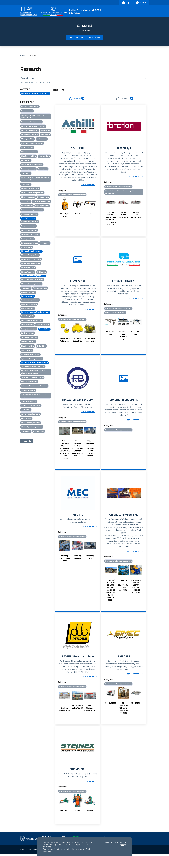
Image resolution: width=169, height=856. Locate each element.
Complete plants (44, 156)
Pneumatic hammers (28, 292)
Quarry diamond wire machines (31, 320)
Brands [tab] (76, 98)
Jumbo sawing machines (29, 243)
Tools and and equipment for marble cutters (33, 396)
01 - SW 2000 (110, 704)
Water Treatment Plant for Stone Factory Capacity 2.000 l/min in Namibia (89, 449)
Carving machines (27, 148)
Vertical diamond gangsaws (30, 414)
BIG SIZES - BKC (110, 334)
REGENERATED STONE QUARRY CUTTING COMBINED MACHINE (136, 587)
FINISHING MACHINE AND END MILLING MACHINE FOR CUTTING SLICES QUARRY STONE (110, 591)
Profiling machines (27, 309)
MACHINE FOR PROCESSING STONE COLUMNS (123, 586)
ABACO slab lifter (64, 215)
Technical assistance (28, 390)
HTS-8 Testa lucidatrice (90, 340)
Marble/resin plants (28, 268)
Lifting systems (26, 247)
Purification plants (27, 316)
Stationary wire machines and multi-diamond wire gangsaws (33, 372)
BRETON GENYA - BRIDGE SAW (136, 215)
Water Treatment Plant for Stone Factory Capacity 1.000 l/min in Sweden (77, 449)
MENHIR (90, 812)
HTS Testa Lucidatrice (77, 340)
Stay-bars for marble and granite (32, 377)
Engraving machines (42, 206)
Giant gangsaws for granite (30, 235)
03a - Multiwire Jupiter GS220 (89, 710)
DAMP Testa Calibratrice (65, 340)
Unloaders (25, 410)
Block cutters (45, 130)
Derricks (26, 184)
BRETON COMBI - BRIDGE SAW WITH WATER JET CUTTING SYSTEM (110, 219)
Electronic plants (27, 206)
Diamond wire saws (28, 197)
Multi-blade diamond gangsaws (32, 280)
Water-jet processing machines (31, 427)
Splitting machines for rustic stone (33, 366)
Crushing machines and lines (64, 559)
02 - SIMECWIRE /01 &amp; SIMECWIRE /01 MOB (123, 709)
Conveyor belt (43, 169)
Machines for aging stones (30, 255)
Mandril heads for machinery (31, 259)
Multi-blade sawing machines (31, 284)
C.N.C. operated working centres (32, 143)
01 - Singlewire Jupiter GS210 (64, 710)
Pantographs (26, 288)
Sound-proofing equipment (30, 355)
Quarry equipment (27, 325)
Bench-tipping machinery (29, 130)
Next (99, 208)
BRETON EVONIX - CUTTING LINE (123, 215)
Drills (26, 201)
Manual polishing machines (30, 263)
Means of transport (27, 272)
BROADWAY (64, 812)
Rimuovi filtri (27, 441)
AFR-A (77, 214)
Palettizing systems (90, 558)
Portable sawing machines (30, 300)
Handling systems (77, 558)
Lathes (45, 243)
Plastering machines (40, 288)
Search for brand (28, 78)
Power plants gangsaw (29, 304)
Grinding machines (27, 239)
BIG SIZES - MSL (135, 334)
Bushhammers (42, 139)
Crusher (26, 173)
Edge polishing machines (41, 201)
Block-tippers (45, 135)
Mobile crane (41, 272)
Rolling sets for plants (28, 329)
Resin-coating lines (42, 325)
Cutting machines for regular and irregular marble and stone (35, 178)
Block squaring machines (29, 135)
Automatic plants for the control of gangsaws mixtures (33, 116)
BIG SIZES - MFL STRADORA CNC (123, 336)
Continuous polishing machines (32, 165)
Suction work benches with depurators (34, 386)
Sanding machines (27, 333)
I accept (122, 845)
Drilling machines (43, 197)
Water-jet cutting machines (30, 423)
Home (22, 55)
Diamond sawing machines (30, 188)
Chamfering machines (28, 156)
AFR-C (89, 214)
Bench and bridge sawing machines (33, 126)
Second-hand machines (29, 337)
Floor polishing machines (29, 222)
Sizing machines (26, 350)
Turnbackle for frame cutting (30, 405)
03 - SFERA (135, 704)
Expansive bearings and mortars (32, 210)
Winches (26, 431)
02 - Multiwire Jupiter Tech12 (77, 708)
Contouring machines (28, 169)
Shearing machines (27, 346)
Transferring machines (28, 401)
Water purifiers (26, 418)
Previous (56, 208)
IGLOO (77, 812)
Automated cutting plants (30, 107)
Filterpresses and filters (29, 214)
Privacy (108, 842)
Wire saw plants (38, 431)
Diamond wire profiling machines (32, 193)
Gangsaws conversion (28, 226)
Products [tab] (124, 98)
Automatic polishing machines (31, 122)
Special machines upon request (31, 359)
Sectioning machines (28, 342)
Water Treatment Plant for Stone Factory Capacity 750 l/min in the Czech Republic (64, 451)
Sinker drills (41, 346)
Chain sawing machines (29, 152)
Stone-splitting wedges (29, 382)
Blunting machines (27, 139)
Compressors (25, 160)
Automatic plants (27, 111)
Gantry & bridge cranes (29, 230)
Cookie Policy (120, 842)
